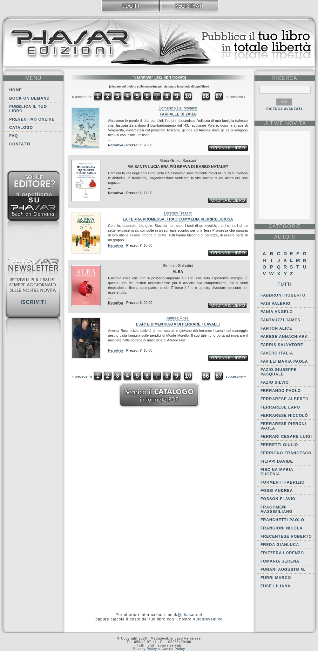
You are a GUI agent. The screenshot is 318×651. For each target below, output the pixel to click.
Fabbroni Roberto (283, 295)
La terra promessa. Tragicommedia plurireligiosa (178, 219)
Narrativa (115, 145)
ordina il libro (228, 147)
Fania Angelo (276, 312)
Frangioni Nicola (281, 528)
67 (219, 96)
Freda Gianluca (279, 544)
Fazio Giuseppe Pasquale (278, 372)
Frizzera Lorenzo (282, 553)
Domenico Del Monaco (178, 108)
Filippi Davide (276, 461)
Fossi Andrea (276, 490)
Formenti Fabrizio (282, 482)
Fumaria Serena (279, 561)
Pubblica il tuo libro (28, 108)
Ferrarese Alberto (284, 399)
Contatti (19, 144)
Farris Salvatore (281, 345)
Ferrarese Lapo (280, 407)
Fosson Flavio (277, 499)
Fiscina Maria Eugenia (276, 471)
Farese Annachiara (284, 336)
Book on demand (29, 98)
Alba (178, 272)
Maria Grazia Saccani (177, 160)
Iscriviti (33, 302)
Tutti (285, 284)
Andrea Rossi (177, 318)
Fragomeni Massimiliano (276, 509)
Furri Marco (275, 578)
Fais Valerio (275, 303)
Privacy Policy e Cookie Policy (159, 649)
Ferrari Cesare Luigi (286, 436)
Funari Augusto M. (283, 569)
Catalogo (21, 127)
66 (205, 96)
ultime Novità (284, 123)
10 (188, 96)
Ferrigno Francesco (286, 453)
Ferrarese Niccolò (284, 415)
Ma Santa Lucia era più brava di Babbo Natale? (178, 166)
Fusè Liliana (275, 586)
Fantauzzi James (280, 320)
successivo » (236, 97)
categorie (284, 226)
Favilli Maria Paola (284, 361)
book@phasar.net (185, 614)
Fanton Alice (276, 328)
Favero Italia (276, 353)
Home (15, 90)
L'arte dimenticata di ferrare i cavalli (178, 324)
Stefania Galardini (178, 265)
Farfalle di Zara (178, 114)
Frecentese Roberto (286, 536)
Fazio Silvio (274, 382)
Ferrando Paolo (280, 390)
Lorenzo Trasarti (178, 213)
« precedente (82, 97)
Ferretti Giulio (279, 445)
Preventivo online (32, 119)
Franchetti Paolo (282, 520)
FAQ (13, 136)
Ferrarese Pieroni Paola (283, 426)
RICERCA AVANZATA (284, 109)
